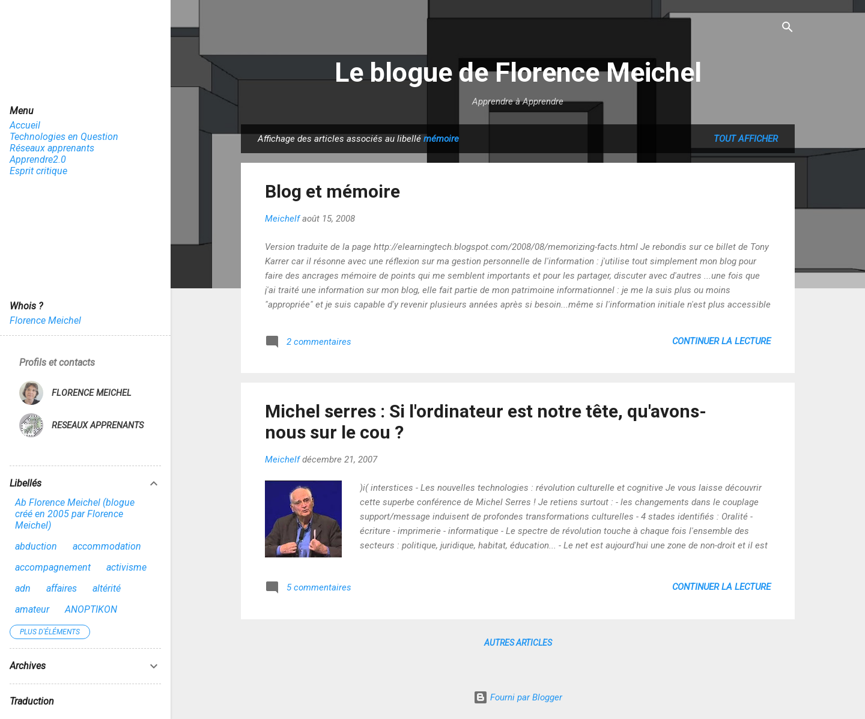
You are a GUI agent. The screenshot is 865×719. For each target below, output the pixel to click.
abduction (36, 546)
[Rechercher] (787, 27)
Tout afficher (746, 138)
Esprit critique (38, 171)
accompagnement (53, 567)
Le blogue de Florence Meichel (518, 72)
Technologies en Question (64, 136)
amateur (32, 609)
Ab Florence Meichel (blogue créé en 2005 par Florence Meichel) (75, 514)
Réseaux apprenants (52, 148)
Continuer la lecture (721, 341)
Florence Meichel (45, 320)
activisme (126, 567)
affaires (61, 588)
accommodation (107, 546)
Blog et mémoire (332, 191)
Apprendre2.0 (38, 159)
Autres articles (518, 643)
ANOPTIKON (91, 609)
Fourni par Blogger (517, 697)
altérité (107, 588)
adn (23, 588)
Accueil (25, 125)
